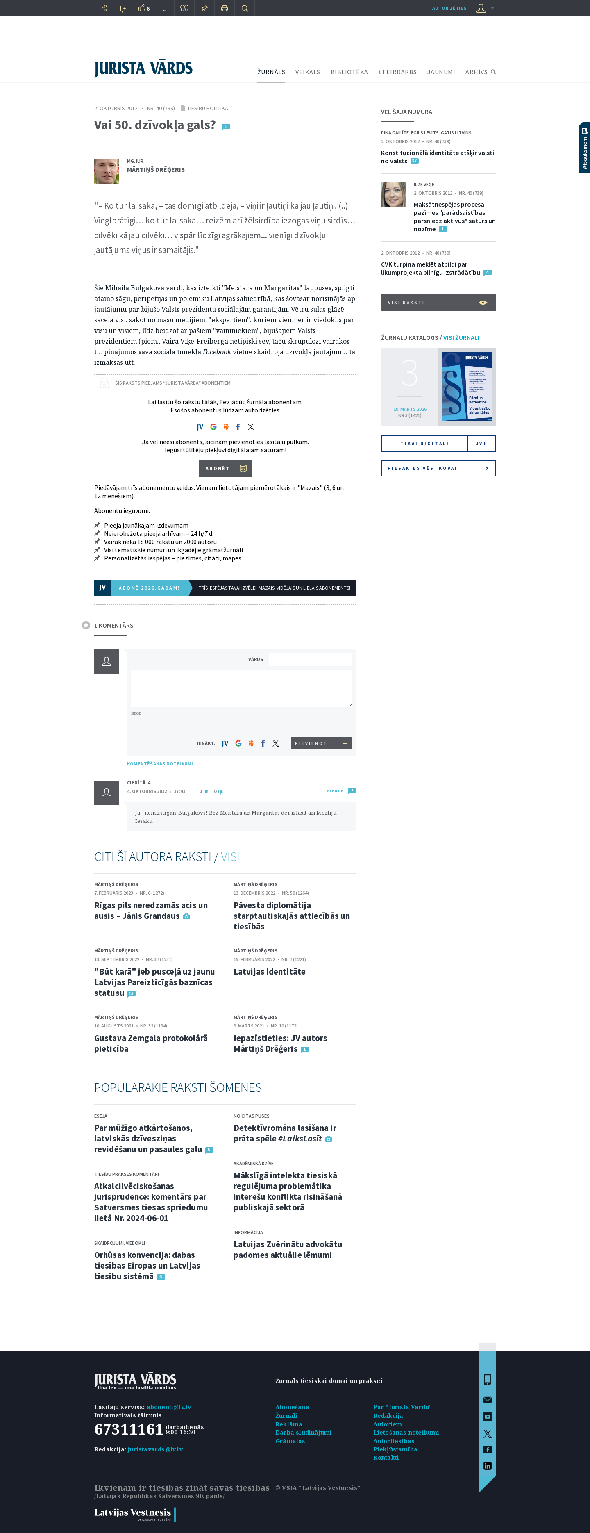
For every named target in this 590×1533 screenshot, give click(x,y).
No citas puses (252, 1116)
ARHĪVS (476, 72)
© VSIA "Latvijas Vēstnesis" (317, 1488)
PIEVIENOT (311, 743)
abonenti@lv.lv (169, 1407)
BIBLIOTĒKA (349, 72)
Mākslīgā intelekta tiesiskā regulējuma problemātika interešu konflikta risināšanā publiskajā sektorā (288, 1191)
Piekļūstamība (395, 1449)
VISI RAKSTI (438, 302)
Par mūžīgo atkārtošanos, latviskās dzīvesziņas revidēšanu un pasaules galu (148, 1138)
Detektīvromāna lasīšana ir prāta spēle (285, 1133)
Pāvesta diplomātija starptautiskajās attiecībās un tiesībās (292, 916)
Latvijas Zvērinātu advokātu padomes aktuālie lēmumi (288, 1249)
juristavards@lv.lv (155, 1449)
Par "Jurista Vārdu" (402, 1407)
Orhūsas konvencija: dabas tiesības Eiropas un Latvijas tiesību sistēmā (147, 1265)
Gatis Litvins (456, 133)
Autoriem (387, 1424)
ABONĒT (218, 468)
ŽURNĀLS (271, 72)
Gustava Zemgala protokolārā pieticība (151, 1043)
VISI (230, 856)
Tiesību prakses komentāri (126, 1174)
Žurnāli (286, 1415)
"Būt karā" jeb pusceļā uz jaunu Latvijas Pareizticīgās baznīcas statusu (154, 982)
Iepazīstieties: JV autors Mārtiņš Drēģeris (281, 1043)
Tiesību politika (207, 108)
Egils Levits (425, 133)
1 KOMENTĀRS (114, 625)
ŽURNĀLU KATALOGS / (430, 337)
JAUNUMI (441, 72)
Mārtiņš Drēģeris (156, 169)
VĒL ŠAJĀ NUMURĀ (406, 111)
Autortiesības (394, 1441)
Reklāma (288, 1424)
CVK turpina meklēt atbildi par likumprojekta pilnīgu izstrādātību (430, 268)
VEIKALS (307, 72)
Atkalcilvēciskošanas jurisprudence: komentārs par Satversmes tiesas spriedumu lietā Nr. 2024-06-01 (151, 1201)
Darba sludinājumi (303, 1432)
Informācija (248, 1232)
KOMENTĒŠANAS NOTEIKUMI (160, 764)
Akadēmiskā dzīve (254, 1163)
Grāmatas (290, 1441)
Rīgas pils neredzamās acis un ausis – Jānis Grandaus (151, 910)
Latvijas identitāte (270, 971)
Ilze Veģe (424, 184)
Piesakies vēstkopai (438, 468)
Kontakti (386, 1457)
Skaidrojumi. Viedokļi (119, 1243)
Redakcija (388, 1415)
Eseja (100, 1116)
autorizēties (449, 8)
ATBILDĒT (336, 790)
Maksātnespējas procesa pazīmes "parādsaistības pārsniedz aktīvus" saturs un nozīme (455, 216)
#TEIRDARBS (398, 72)
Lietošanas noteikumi (406, 1432)
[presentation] (311, 721)
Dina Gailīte (395, 133)
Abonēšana (292, 1407)
